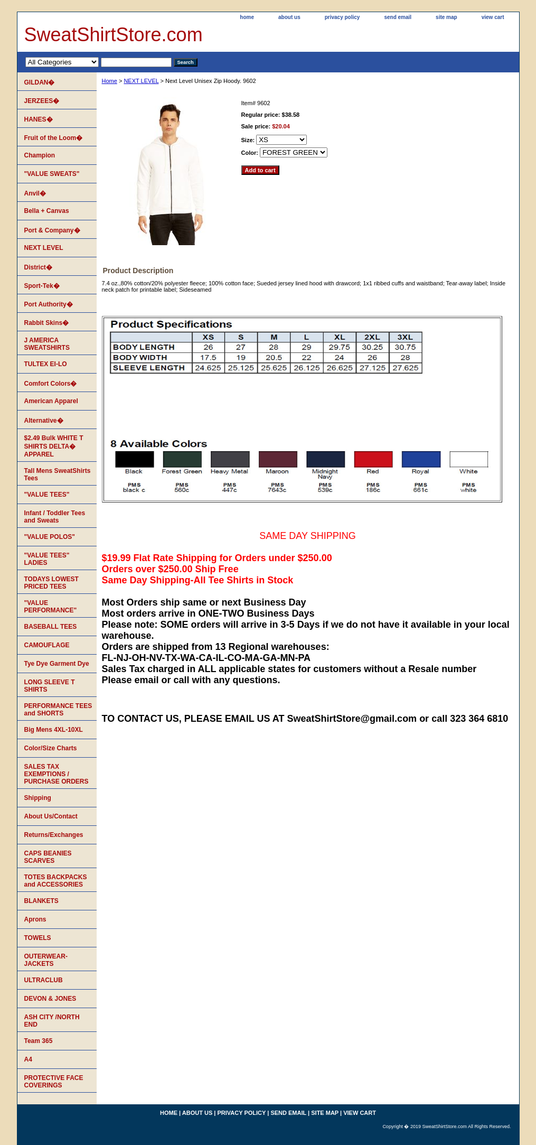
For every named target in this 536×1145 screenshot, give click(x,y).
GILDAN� (39, 82)
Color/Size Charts (50, 748)
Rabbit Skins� (46, 323)
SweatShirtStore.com (113, 34)
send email (397, 17)
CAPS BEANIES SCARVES (48, 857)
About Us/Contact (51, 816)
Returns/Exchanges (53, 835)
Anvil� (35, 193)
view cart (493, 17)
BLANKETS (41, 901)
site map (446, 17)
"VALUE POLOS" (50, 537)
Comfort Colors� (50, 383)
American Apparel (51, 401)
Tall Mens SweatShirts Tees (57, 474)
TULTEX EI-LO (45, 364)
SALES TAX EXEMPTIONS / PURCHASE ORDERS (56, 774)
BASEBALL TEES (50, 626)
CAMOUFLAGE (47, 645)
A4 (28, 1059)
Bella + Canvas (46, 211)
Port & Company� (52, 230)
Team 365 (38, 1041)
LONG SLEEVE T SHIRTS (49, 685)
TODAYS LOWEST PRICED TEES (51, 582)
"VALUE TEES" (47, 494)
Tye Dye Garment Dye (56, 663)
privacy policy (342, 17)
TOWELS (37, 938)
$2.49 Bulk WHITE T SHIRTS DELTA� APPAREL (53, 446)
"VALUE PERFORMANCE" (50, 606)
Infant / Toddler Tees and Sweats (55, 516)
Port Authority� (48, 304)
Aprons (35, 919)
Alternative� (43, 420)
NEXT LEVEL (141, 81)
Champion (39, 155)
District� (38, 267)
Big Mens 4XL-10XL (53, 729)
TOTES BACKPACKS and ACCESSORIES (55, 880)
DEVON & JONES (50, 998)
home (247, 17)
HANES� (38, 119)
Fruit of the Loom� (53, 138)
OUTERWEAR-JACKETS (46, 960)
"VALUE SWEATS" (52, 174)
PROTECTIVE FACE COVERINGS (53, 1081)
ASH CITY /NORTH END (52, 1020)
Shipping (37, 798)
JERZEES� (42, 101)
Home (109, 81)
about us (289, 17)
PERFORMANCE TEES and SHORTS (58, 709)
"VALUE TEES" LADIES (47, 559)
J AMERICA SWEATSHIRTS (47, 344)
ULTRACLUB (43, 980)
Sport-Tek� (42, 286)
